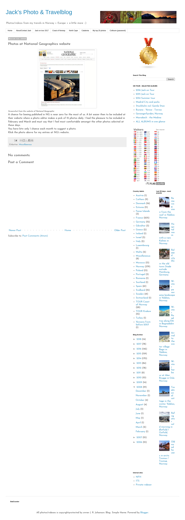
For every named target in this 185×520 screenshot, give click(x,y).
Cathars (140, 199)
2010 (139, 378)
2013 (139, 363)
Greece (139, 230)
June (138, 413)
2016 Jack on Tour (145, 90)
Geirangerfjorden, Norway (149, 114)
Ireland (139, 233)
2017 (139, 344)
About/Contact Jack (23, 31)
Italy (138, 241)
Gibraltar (140, 226)
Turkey (139, 318)
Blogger (144, 512)
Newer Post (15, 230)
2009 (140, 382)
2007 (140, 437)
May (138, 418)
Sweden (140, 294)
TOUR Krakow (143, 311)
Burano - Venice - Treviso (149, 110)
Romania (140, 278)
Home (10, 31)
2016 (139, 349)
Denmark (140, 203)
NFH (138, 477)
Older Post (120, 230)
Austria (140, 195)
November (142, 395)
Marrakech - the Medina (148, 118)
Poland (139, 270)
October (140, 400)
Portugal (140, 274)
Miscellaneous (25, 144)
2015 (139, 354)
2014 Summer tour (145, 98)
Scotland (140, 282)
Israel (138, 237)
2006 (140, 442)
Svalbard (140, 290)
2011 (139, 373)
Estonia (140, 207)
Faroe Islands (143, 211)
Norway (140, 266)
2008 (140, 387)
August (140, 404)
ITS (137, 481)
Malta (139, 252)
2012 (139, 368)
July (138, 409)
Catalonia (85, 31)
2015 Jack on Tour (145, 94)
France (139, 218)
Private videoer (144, 485)
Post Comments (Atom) (35, 236)
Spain (139, 286)
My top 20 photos (99, 31)
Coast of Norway (58, 31)
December (141, 391)
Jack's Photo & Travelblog (39, 12)
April (138, 423)
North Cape (73, 31)
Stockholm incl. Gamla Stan (150, 106)
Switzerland (142, 298)
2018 (139, 339)
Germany (140, 222)
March (139, 427)
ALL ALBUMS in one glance (150, 122)
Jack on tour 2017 (42, 31)
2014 (139, 358)
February (141, 431)
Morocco (140, 263)
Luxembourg (142, 245)
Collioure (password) (118, 31)
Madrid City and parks (148, 102)
